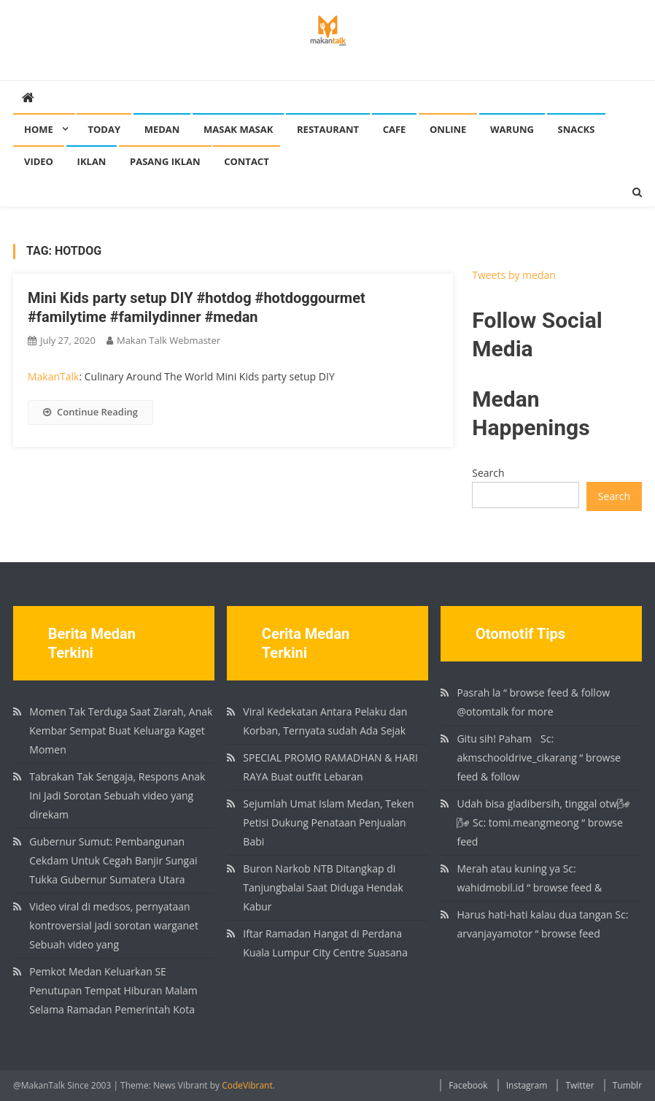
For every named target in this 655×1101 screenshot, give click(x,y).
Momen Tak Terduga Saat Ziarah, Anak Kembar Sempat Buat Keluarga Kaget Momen (120, 730)
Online (448, 129)
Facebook (468, 1085)
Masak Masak (238, 129)
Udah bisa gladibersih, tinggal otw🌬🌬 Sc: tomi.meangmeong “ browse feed (543, 822)
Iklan (91, 161)
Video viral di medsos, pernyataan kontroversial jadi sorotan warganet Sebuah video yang (113, 925)
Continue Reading (90, 411)
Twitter (579, 1085)
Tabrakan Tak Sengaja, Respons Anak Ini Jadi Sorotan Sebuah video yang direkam (117, 795)
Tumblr (627, 1085)
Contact (246, 161)
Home (38, 129)
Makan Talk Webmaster (168, 340)
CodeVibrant (247, 1085)
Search (488, 473)
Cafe (394, 129)
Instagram (527, 1085)
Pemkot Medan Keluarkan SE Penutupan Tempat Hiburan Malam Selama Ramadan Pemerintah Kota (113, 990)
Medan (162, 129)
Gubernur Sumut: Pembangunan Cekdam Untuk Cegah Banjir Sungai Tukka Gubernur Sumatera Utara (113, 860)
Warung (512, 129)
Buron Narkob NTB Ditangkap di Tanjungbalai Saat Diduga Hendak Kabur (323, 887)
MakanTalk (53, 376)
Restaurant (328, 129)
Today (104, 129)
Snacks (576, 129)
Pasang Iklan (165, 161)
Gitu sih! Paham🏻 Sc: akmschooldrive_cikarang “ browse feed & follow (539, 757)
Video (38, 161)
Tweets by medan (514, 275)
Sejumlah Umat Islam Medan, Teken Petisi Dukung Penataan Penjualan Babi (328, 822)
